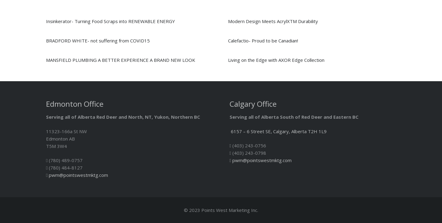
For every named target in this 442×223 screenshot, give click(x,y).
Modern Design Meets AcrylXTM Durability (273, 21)
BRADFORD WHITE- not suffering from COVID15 (98, 41)
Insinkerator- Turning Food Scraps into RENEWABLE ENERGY (110, 21)
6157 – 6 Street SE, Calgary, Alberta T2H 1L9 (279, 131)
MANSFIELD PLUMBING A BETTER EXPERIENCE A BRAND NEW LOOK (120, 60)
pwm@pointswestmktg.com (78, 175)
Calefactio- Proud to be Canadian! (263, 41)
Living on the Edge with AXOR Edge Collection (276, 60)
